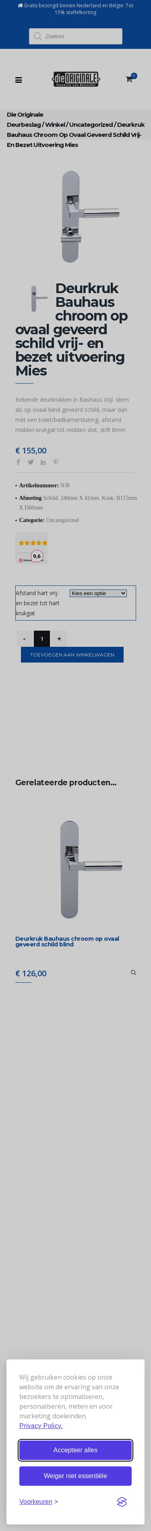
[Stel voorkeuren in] (38, 1502)
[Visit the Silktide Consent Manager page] (122, 1502)
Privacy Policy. (41, 1425)
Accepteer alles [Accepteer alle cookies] (75, 1450)
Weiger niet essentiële (75, 1475)
